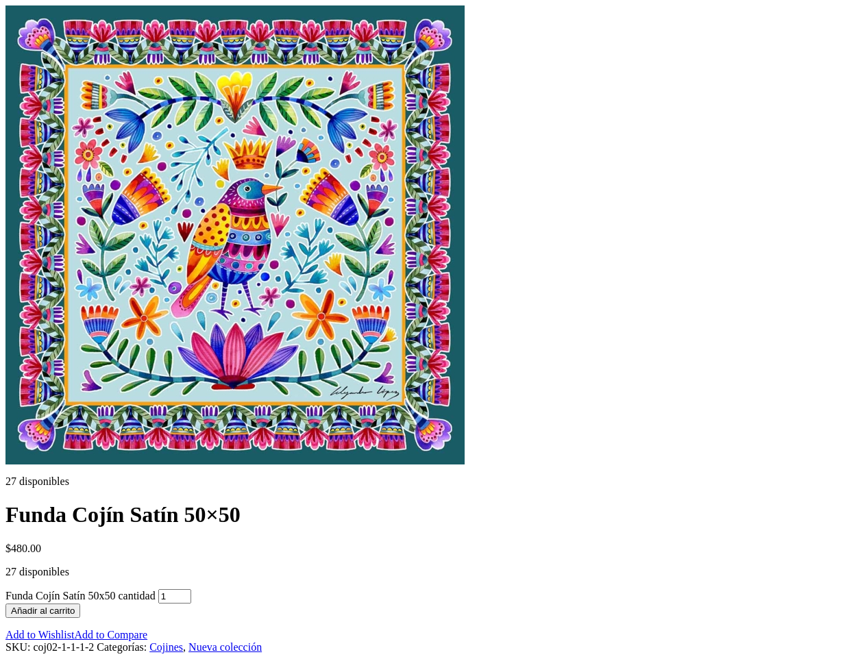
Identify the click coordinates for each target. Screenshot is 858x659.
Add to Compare (110, 635)
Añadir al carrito (43, 611)
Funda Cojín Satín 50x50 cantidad (80, 595)
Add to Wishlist (39, 635)
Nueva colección (225, 647)
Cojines (166, 647)
